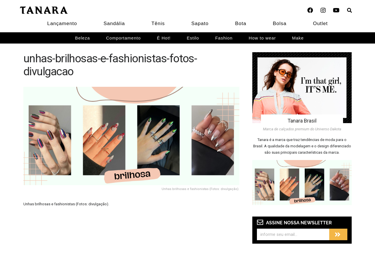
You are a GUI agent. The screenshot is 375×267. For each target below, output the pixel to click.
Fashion (223, 37)
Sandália (114, 23)
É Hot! (164, 37)
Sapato (200, 23)
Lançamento (62, 23)
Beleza (82, 37)
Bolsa (280, 23)
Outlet (320, 23)
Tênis (158, 23)
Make (298, 37)
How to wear (262, 37)
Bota (240, 23)
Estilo (193, 37)
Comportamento (123, 37)
